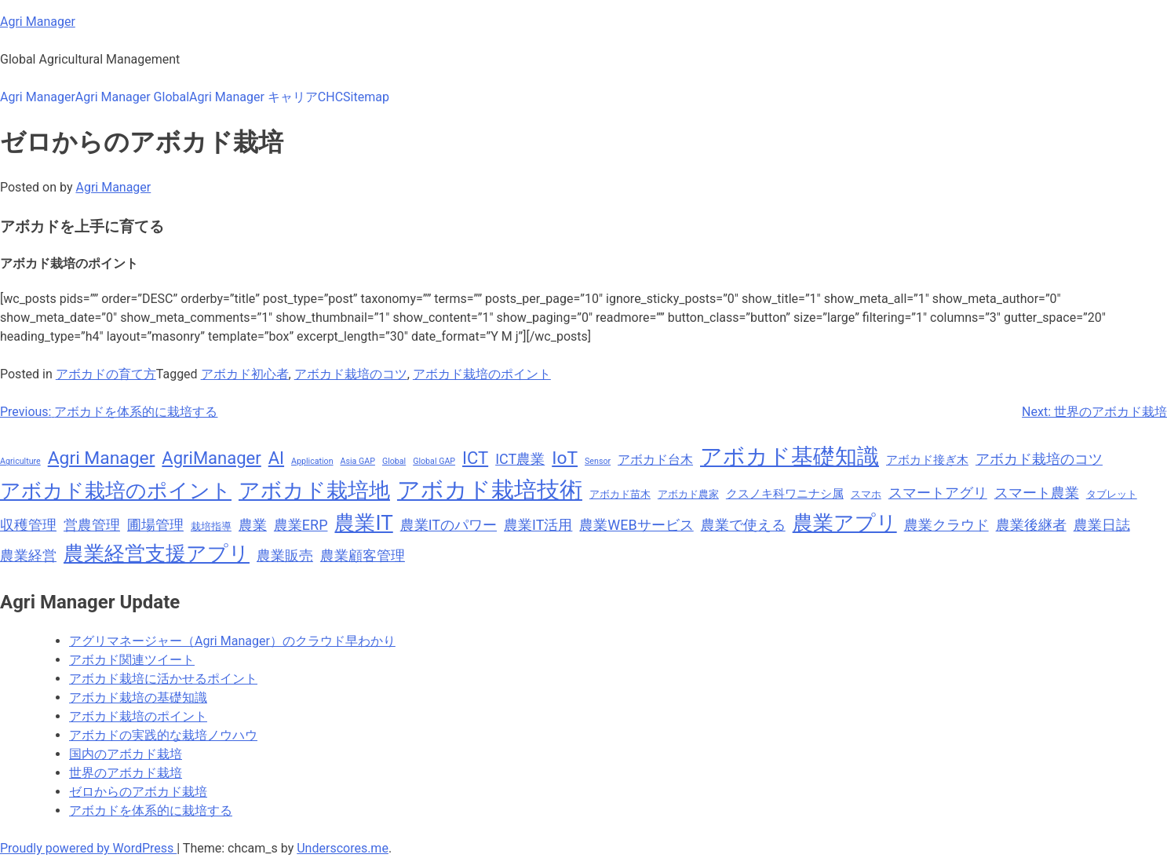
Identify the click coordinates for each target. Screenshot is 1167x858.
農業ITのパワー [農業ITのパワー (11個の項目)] (448, 525)
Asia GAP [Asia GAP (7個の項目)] (358, 461)
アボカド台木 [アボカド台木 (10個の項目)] (655, 459)
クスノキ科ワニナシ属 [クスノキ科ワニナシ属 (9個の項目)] (785, 494)
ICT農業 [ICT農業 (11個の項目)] (520, 459)
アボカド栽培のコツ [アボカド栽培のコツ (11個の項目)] (1039, 459)
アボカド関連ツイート (132, 659)
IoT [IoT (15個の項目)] (565, 458)
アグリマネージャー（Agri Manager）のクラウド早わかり (232, 640)
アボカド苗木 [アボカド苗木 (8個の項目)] (620, 494)
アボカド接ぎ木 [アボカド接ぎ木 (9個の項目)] (927, 460)
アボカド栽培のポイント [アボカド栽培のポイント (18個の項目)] (116, 490)
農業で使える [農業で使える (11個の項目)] (743, 525)
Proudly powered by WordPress (88, 848)
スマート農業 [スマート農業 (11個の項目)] (1036, 492)
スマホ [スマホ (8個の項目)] (866, 494)
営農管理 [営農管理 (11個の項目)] (92, 525)
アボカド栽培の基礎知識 (138, 697)
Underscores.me (342, 848)
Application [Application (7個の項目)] (312, 461)
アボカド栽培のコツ (350, 374)
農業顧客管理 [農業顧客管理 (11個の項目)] (362, 555)
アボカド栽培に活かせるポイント (163, 678)
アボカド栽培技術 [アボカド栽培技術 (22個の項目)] (489, 489)
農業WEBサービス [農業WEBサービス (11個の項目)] (636, 525)
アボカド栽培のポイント (482, 374)
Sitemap (366, 96)
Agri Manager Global (132, 96)
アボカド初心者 (245, 374)
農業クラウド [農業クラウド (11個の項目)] (946, 525)
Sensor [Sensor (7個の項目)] (598, 461)
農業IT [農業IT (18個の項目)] (363, 523)
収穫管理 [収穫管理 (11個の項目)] (28, 525)
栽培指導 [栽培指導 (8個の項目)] (211, 526)
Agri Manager (37, 21)
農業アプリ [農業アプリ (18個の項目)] (845, 523)
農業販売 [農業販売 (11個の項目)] (285, 555)
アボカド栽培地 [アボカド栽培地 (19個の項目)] (314, 490)
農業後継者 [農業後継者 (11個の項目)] (1031, 525)
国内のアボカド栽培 (125, 754)
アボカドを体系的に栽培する (150, 810)
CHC (330, 96)
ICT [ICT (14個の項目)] (475, 458)
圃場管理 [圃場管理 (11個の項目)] (155, 525)
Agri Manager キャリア (253, 96)
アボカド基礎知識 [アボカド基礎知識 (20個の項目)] (789, 456)
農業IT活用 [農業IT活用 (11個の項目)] (538, 525)
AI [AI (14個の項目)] (276, 458)
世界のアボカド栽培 (125, 772)
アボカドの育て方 (106, 374)
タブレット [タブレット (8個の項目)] (1111, 494)
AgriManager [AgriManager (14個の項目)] (211, 458)
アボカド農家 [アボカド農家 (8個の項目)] (688, 494)
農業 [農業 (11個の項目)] (253, 525)
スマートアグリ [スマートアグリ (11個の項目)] (937, 492)
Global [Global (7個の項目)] (394, 461)
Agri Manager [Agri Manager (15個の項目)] (101, 458)
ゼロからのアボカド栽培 (138, 791)
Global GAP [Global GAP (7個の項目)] (434, 461)
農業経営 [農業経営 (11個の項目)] (28, 555)
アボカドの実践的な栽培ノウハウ (163, 735)
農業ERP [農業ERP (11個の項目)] (301, 525)
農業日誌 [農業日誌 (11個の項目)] (1102, 525)
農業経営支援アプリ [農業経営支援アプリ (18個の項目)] (157, 553)
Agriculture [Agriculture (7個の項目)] (20, 461)
